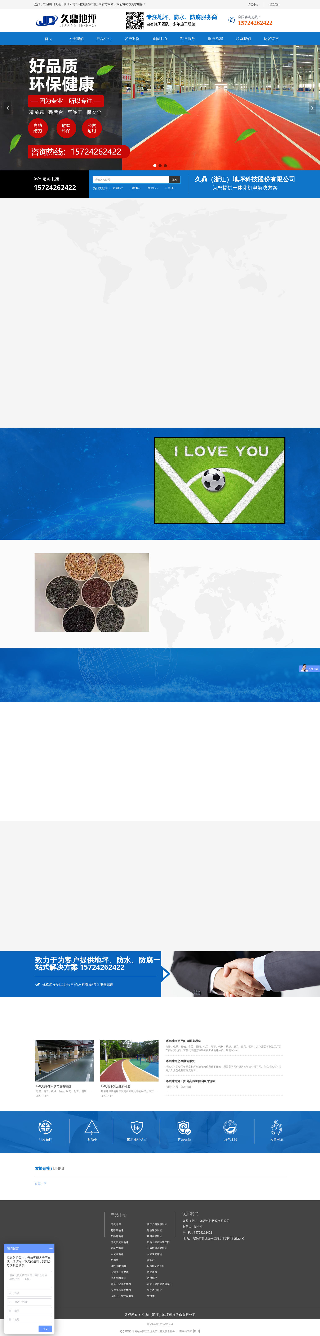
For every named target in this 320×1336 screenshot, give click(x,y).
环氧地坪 (118, 188)
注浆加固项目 (118, 1278)
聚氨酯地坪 (117, 1248)
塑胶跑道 (152, 1272)
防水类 (151, 1296)
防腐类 (114, 1260)
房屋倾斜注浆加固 (121, 1290)
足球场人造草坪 (156, 1266)
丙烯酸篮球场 (154, 1254)
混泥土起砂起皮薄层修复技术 (161, 1284)
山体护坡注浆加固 (157, 1248)
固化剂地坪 (117, 1254)
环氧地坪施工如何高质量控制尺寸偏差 (190, 1081)
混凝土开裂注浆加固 (122, 1296)
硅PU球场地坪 (118, 1266)
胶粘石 (151, 1260)
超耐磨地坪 (136, 188)
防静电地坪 (154, 188)
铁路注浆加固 (154, 1236)
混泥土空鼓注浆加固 (158, 1242)
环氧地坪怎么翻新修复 (180, 1061)
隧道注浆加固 (154, 1230)
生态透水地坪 (154, 1290)
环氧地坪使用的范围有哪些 (183, 1041)
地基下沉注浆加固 (121, 1284)
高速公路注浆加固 (157, 1224)
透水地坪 (152, 1278)
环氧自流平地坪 (172, 188)
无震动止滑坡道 (119, 1272)
